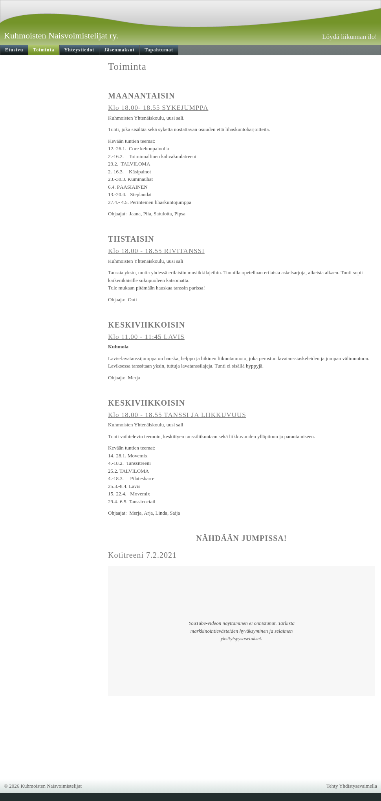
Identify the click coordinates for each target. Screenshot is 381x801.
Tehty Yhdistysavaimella (351, 786)
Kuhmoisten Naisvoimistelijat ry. (61, 35)
